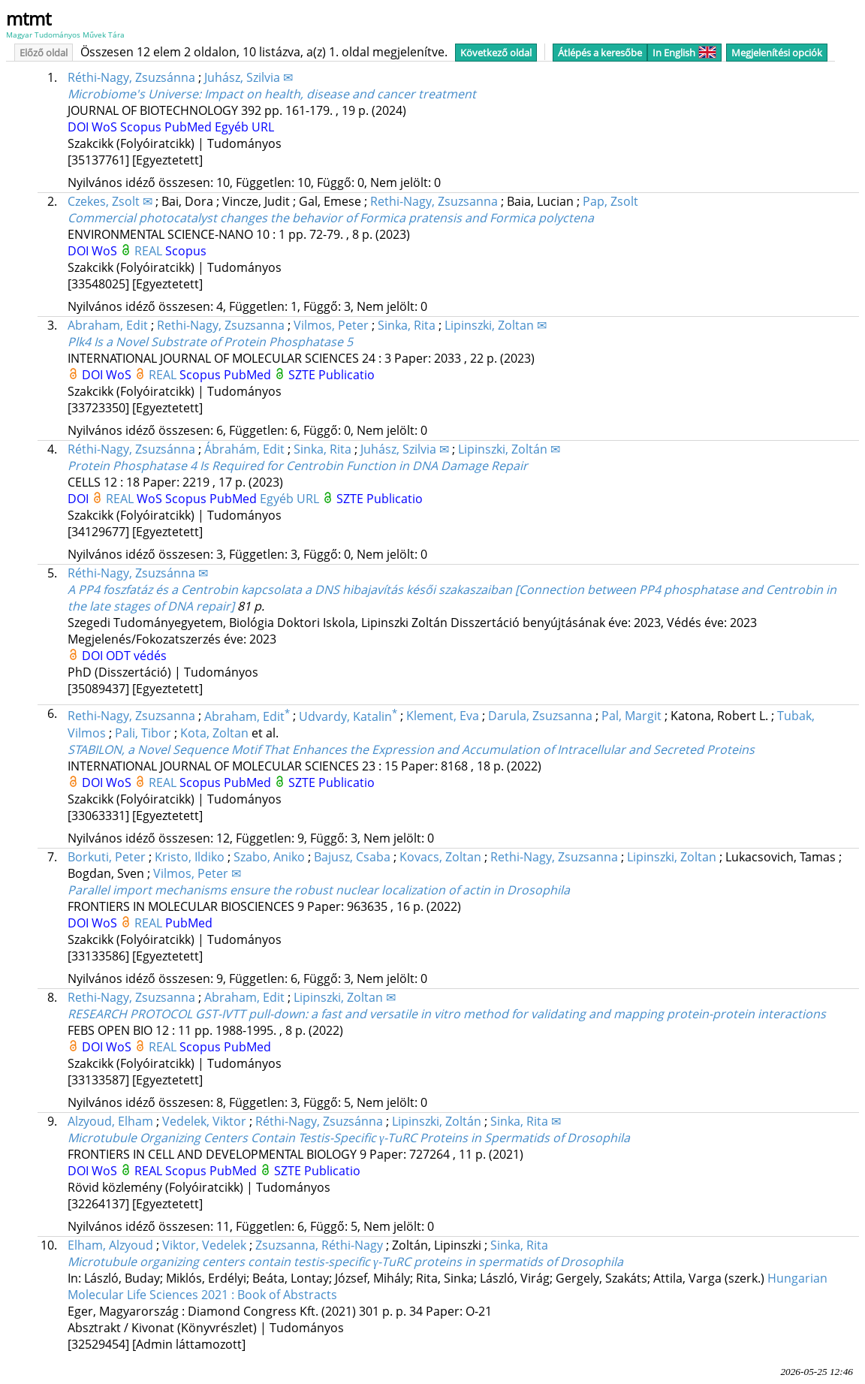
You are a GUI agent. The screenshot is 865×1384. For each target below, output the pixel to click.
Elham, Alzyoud (110, 1245)
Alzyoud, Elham (110, 1121)
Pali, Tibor (143, 733)
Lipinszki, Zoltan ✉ (496, 325)
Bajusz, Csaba (352, 857)
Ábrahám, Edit (244, 449)
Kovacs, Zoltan (440, 857)
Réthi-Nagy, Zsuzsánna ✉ (138, 573)
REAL (149, 251)
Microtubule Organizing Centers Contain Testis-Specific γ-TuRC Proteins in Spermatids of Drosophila (349, 1137)
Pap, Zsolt (610, 201)
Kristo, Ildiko (190, 857)
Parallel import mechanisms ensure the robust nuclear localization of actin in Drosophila (319, 890)
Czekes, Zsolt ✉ (110, 201)
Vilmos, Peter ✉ (197, 873)
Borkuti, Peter (107, 857)
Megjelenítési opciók (776, 52)
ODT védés (136, 655)
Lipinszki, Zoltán (436, 1121)
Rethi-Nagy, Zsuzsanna (434, 201)
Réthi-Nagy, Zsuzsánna (131, 77)
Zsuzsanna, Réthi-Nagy (319, 1245)
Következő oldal (496, 52)
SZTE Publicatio (331, 374)
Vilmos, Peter (331, 325)
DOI (80, 127)
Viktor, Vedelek (204, 1245)
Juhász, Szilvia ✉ (248, 77)
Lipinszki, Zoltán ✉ (509, 449)
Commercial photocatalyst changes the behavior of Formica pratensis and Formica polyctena (331, 218)
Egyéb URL (244, 127)
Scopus (142, 127)
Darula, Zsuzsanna (540, 716)
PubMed (189, 127)
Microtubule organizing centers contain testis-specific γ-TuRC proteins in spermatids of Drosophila (345, 1261)
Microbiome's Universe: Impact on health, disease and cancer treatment (272, 94)
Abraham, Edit (108, 325)
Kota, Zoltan (214, 733)
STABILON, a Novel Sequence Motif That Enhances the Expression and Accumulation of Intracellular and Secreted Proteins (411, 749)
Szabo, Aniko (269, 857)
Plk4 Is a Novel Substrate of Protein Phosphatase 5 (210, 341)
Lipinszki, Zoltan (671, 857)
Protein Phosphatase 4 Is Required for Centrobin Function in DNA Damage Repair (298, 465)
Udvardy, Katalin (348, 716)
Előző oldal (44, 52)
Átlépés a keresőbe (600, 52)
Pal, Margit (631, 716)
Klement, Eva (442, 716)
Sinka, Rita (407, 325)
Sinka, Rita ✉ (525, 1121)
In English (684, 52)
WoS (106, 127)
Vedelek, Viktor (204, 1121)
